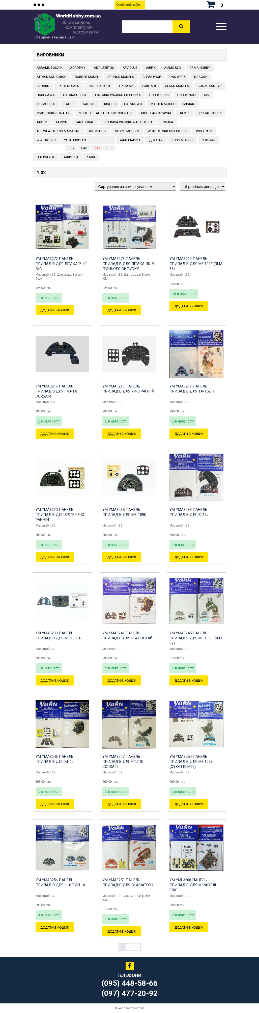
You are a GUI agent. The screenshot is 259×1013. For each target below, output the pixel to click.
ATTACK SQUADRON (52, 77)
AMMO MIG (172, 68)
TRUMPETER (97, 131)
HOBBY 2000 (186, 95)
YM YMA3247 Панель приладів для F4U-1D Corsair (122, 761)
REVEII (184, 113)
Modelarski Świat (156, 113)
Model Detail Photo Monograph (106, 113)
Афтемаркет (130, 140)
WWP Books (46, 140)
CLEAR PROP (151, 77)
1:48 (83, 148)
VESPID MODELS (127, 131)
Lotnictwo (133, 104)
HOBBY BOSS (159, 95)
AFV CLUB (130, 68)
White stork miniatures (167, 131)
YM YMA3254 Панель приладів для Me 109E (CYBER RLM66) (191, 761)
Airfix (151, 68)
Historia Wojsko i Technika (118, 95)
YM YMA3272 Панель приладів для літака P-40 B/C (61, 263)
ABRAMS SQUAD (49, 68)
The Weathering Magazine (58, 131)
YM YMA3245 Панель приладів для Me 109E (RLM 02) (195, 638)
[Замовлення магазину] (135, 186)
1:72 (71, 148)
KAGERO (89, 104)
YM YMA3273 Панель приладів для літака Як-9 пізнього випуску (128, 263)
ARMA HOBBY (199, 68)
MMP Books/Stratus (53, 113)
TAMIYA (61, 122)
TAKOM (42, 122)
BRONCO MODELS (120, 77)
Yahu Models (75, 140)
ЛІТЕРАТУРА (45, 157)
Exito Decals (68, 86)
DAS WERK (177, 77)
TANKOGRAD (85, 122)
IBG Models (46, 104)
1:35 (109, 148)
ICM (207, 95)
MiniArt (189, 104)
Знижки (209, 140)
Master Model (163, 104)
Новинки (70, 157)
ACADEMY (77, 68)
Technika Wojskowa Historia (128, 122)
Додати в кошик (55, 310)
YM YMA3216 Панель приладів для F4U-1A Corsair (56, 391)
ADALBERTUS (104, 68)
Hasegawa (46, 95)
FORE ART (149, 86)
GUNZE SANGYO (209, 86)
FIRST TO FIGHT (99, 86)
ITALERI (69, 104)
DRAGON (201, 77)
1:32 (96, 148)
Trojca (167, 122)
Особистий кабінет (129, 5)
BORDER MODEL (87, 77)
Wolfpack (204, 131)
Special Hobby (209, 113)
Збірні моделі (181, 140)
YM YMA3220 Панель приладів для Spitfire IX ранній (60, 514)
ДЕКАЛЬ (155, 140)
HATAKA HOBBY (75, 95)
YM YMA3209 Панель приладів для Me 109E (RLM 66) (195, 263)
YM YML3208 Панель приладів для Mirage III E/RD (192, 885)
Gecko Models (177, 86)
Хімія (91, 157)
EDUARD (43, 86)
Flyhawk (126, 86)
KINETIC (110, 104)
